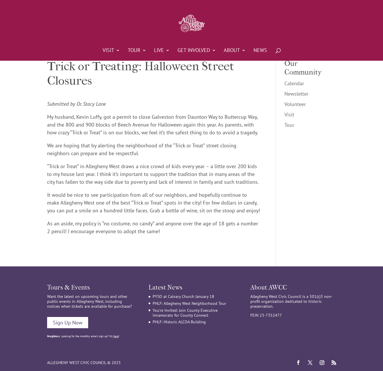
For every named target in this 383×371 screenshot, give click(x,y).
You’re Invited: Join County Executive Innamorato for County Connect (185, 313)
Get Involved (193, 50)
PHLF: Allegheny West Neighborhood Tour (189, 303)
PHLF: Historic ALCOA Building (179, 321)
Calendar (294, 83)
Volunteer (295, 104)
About (232, 50)
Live (159, 50)
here (116, 336)
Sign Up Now (67, 322)
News (260, 50)
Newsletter (296, 93)
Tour (134, 50)
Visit (108, 50)
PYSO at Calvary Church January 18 (183, 296)
